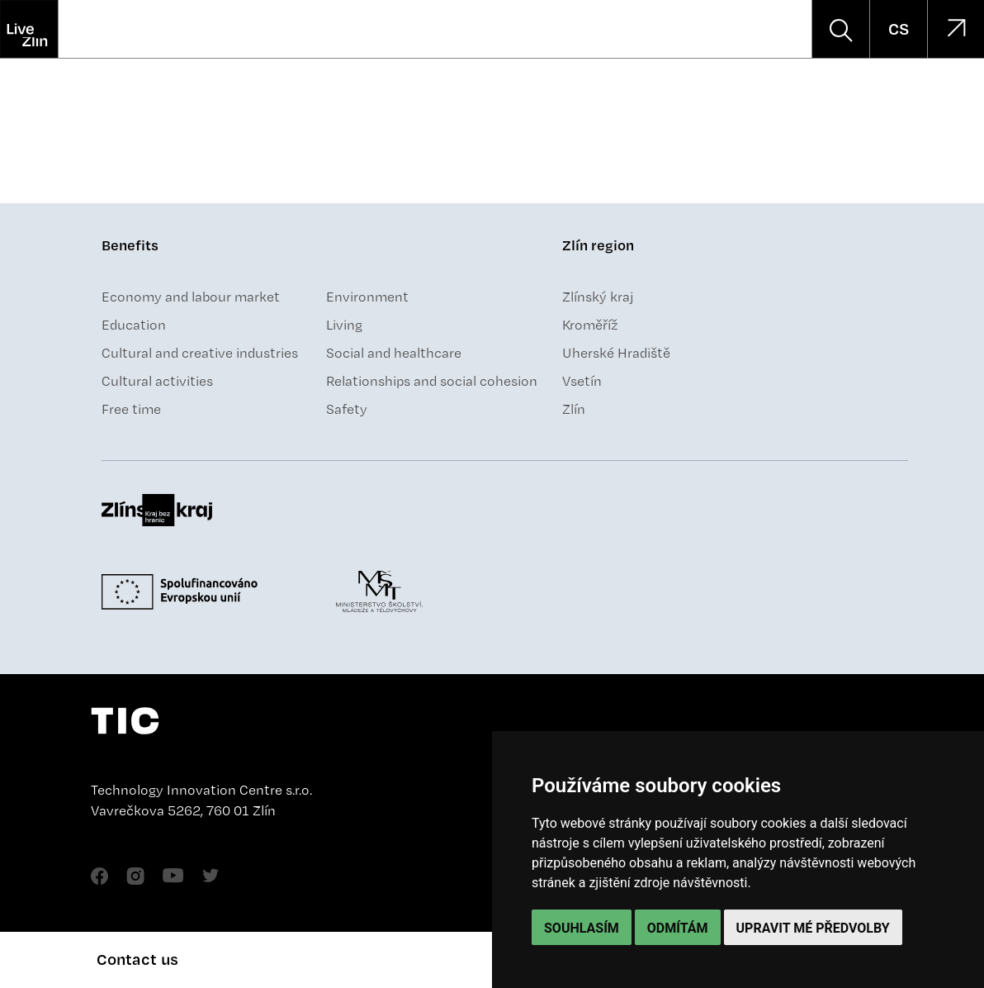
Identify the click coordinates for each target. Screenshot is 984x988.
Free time (131, 409)
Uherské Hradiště (616, 353)
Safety (346, 409)
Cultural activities (157, 381)
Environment (367, 296)
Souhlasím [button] (581, 928)
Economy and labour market (191, 296)
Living (344, 325)
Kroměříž (590, 325)
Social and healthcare (393, 353)
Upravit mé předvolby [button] (813, 928)
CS (898, 28)
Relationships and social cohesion (431, 381)
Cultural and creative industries (200, 353)
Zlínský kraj (598, 296)
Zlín (573, 409)
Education (134, 325)
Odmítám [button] (677, 928)
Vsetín (582, 381)
